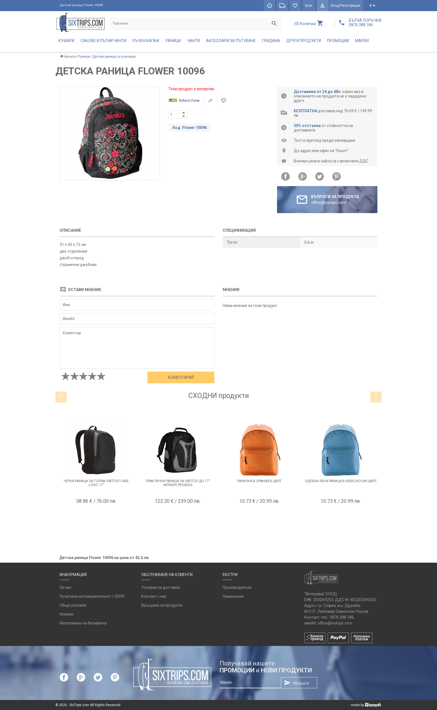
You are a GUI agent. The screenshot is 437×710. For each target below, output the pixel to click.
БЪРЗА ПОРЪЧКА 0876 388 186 (365, 22)
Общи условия (73, 605)
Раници (173, 40)
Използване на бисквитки (83, 623)
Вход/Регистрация (345, 6)
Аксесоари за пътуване (231, 40)
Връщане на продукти (161, 605)
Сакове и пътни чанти (103, 40)
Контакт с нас (153, 596)
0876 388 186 (342, 617)
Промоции (338, 40)
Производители (237, 587)
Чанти (193, 40)
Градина (271, 40)
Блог (308, 6)
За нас (65, 587)
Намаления (233, 596)
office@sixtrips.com (335, 623)
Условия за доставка (160, 587)
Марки (362, 40)
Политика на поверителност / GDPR (92, 596)
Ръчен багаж (145, 40)
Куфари (66, 40)
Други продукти (303, 40)
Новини (66, 614)
